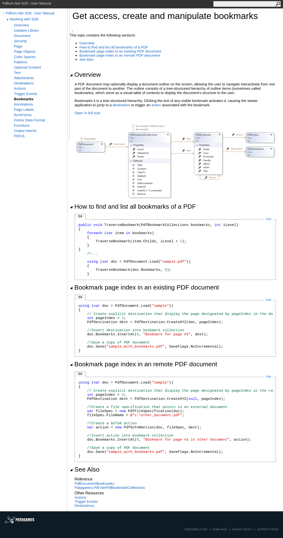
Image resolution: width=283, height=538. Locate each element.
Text (17, 73)
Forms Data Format (29, 120)
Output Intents (25, 131)
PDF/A (19, 136)
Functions (21, 125)
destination (121, 105)
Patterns (20, 62)
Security (20, 41)
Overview (21, 25)
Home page (220, 529)
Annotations (23, 104)
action (156, 105)
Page (18, 46)
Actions (20, 88)
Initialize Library (26, 30)
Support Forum (267, 529)
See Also (86, 59)
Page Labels (24, 109)
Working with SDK (24, 19)
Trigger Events (25, 94)
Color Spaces (24, 57)
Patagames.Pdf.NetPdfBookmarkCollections (110, 487)
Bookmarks (24, 99)
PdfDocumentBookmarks (94, 483)
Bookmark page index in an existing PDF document (120, 51)
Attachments (24, 78)
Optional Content (27, 67)
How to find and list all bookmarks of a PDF (113, 47)
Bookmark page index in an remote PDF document (119, 55)
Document (22, 36)
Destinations (24, 83)
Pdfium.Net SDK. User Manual (30, 13)
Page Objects (24, 51)
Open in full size (87, 113)
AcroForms (22, 115)
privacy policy (242, 529)
